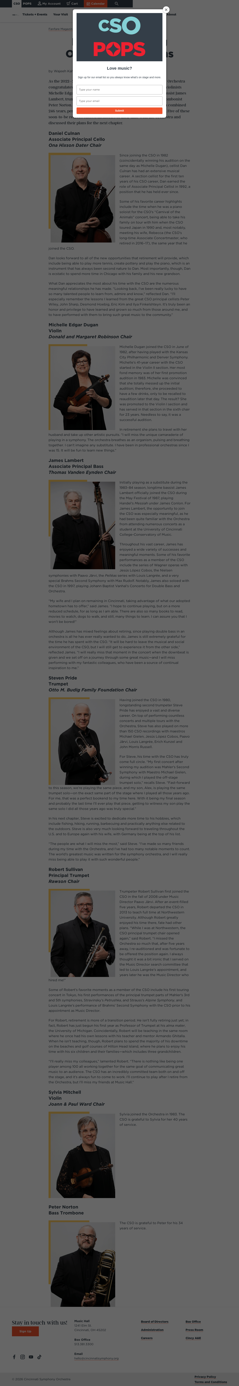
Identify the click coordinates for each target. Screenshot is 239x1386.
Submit (119, 110)
